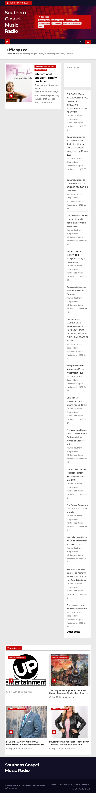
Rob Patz (26, 691)
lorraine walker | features (45, 66)
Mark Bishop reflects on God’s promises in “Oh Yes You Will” (77, 541)
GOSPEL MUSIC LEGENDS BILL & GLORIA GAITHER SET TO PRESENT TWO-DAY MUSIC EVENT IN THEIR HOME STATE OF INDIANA (77, 330)
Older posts (73, 631)
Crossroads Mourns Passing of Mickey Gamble (76, 291)
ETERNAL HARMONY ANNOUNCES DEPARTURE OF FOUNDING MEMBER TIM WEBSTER (25, 743)
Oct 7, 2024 (14, 691)
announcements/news (17, 657)
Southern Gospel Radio (72, 23)
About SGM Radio (65, 783)
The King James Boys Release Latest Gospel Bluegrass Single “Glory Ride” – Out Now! (68, 692)
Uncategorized (41, 70)
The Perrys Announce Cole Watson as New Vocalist (77, 509)
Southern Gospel (57, 20)
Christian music (72, 20)
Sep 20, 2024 (58, 696)
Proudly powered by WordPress (18, 784)
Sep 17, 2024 (58, 747)
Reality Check (84, 787)
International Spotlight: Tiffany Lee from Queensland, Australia (45, 81)
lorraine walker (44, 23)
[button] (81, 41)
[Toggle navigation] (75, 42)
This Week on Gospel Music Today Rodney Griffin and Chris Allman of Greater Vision (77, 437)
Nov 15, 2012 (42, 85)
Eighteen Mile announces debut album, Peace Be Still (77, 401)
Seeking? (73, 787)
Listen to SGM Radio (82, 783)
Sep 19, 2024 (15, 747)
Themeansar (12, 786)
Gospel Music (44, 20)
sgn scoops (56, 23)
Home (9, 53)
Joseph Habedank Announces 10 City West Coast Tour (75, 369)
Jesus (41, 26)
